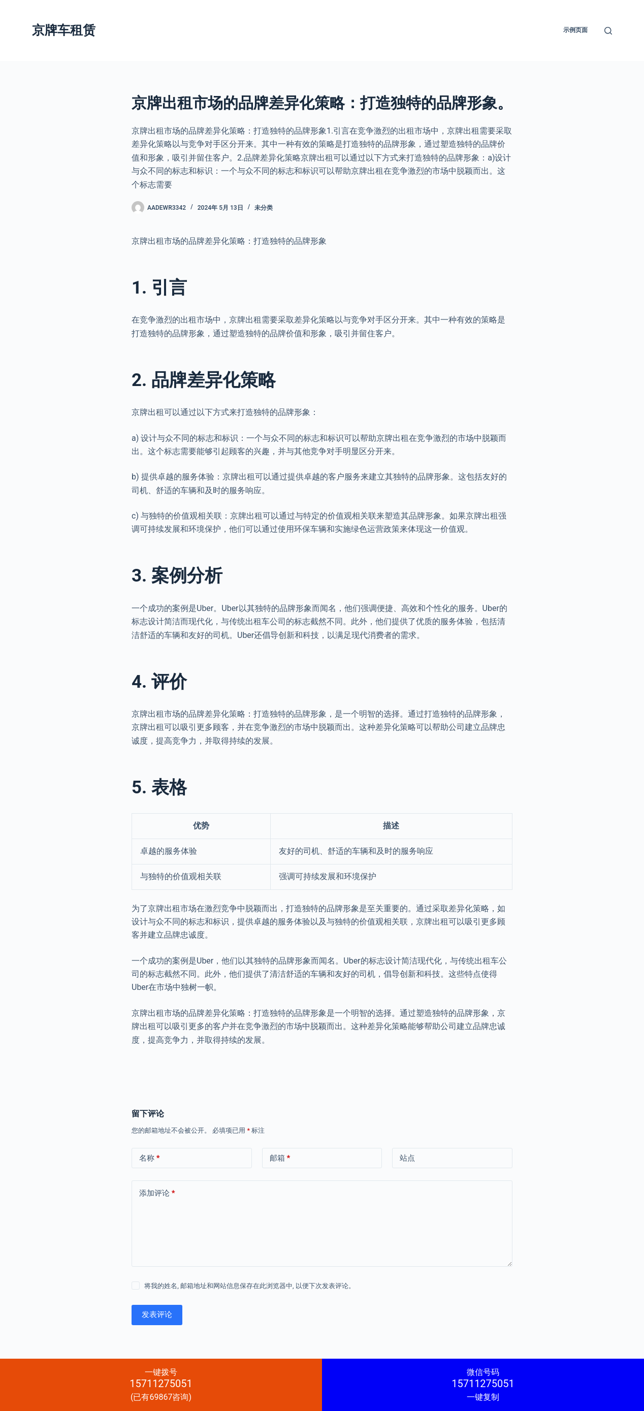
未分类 (263, 207)
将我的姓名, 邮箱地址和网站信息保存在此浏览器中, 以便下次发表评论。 (249, 1286)
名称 (149, 1158)
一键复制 (483, 1384)
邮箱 (280, 1158)
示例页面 (575, 30)
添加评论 (157, 1193)
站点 (407, 1158)
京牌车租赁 (63, 30)
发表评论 (157, 1314)
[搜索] (608, 31)
